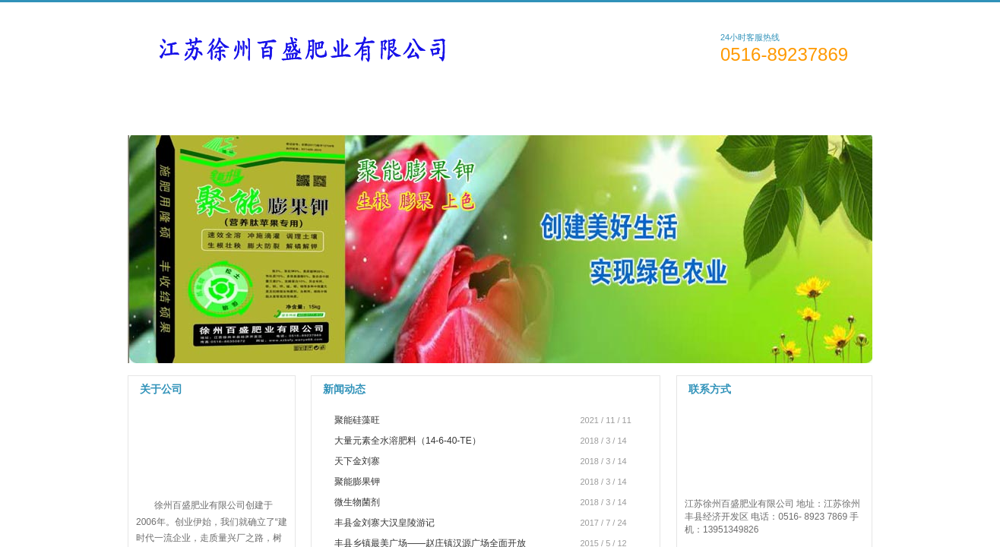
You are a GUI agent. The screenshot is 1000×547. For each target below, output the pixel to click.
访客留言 (817, 107)
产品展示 (357, 107)
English (843, 11)
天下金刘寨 (357, 461)
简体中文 (766, 11)
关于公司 (265, 107)
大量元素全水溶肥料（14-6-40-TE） (407, 440)
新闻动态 (344, 389)
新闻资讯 (449, 107)
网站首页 (173, 107)
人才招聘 (633, 107)
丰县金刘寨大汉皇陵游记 (384, 522)
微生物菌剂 (357, 502)
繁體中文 (806, 11)
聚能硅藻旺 (357, 420)
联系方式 (725, 107)
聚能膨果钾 (357, 481)
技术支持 (541, 107)
